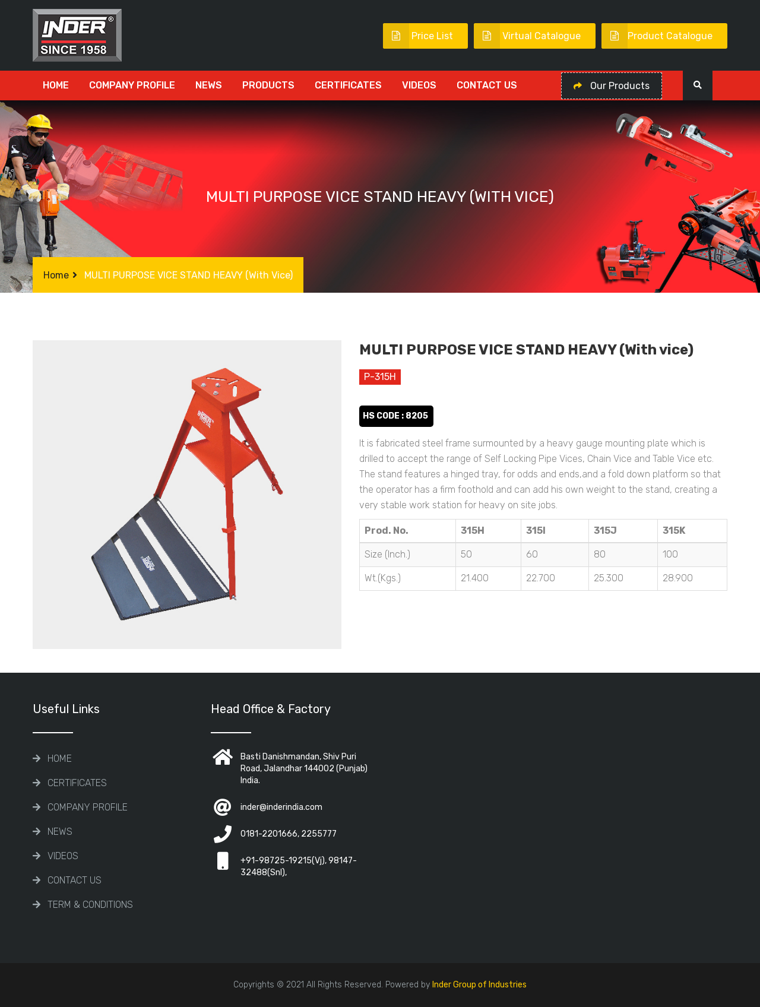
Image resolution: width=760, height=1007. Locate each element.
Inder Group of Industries (479, 985)
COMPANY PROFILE (132, 85)
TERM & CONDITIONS (90, 904)
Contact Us (487, 85)
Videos (419, 85)
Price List (418, 36)
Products (268, 85)
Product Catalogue (656, 36)
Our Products (612, 85)
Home (56, 85)
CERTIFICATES (348, 85)
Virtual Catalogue (527, 36)
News (208, 85)
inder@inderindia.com (281, 807)
